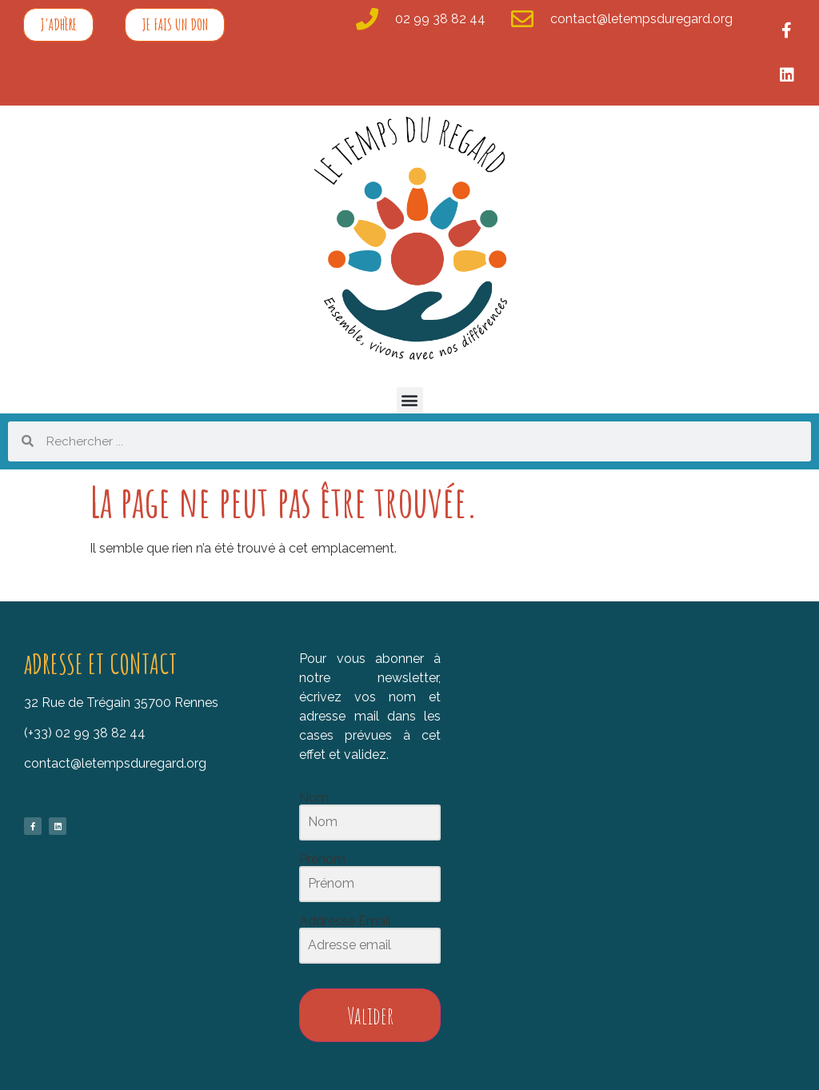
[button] (410, 400)
